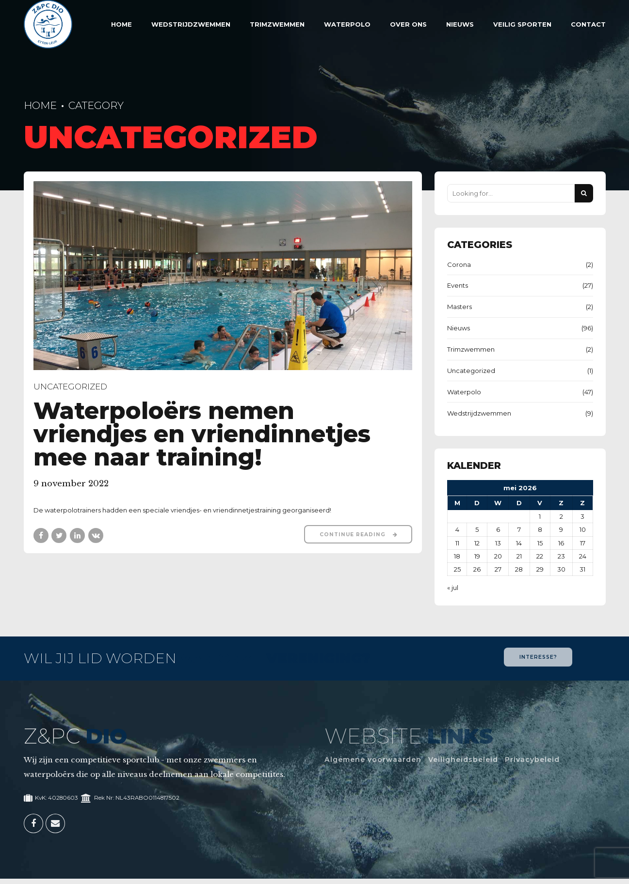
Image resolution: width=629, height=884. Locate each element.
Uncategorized (70, 387)
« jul (452, 587)
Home (121, 24)
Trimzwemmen (277, 24)
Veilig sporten (522, 24)
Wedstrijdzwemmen (190, 24)
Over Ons (408, 24)
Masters (459, 306)
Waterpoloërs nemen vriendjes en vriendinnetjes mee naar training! (202, 434)
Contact (588, 24)
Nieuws (460, 24)
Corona (459, 264)
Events (457, 285)
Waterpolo (347, 24)
